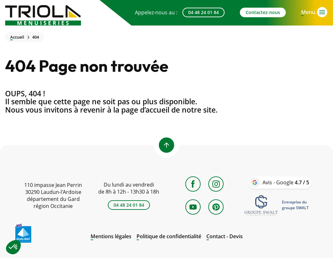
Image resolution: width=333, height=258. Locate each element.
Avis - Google (286, 182)
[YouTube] (193, 207)
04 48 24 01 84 (203, 12)
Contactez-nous (263, 12)
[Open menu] (308, 11)
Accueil (17, 37)
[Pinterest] (216, 207)
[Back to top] (166, 145)
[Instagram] (216, 184)
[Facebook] (193, 184)
